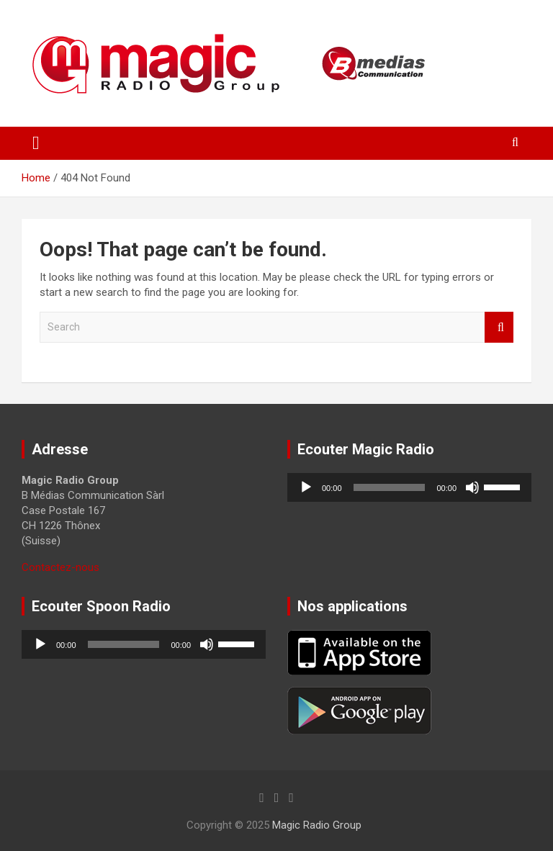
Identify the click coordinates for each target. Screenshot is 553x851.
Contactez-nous (60, 567)
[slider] (390, 487)
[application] (409, 487)
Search (499, 327)
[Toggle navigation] (36, 143)
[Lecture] (306, 487)
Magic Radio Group (316, 825)
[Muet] (472, 487)
